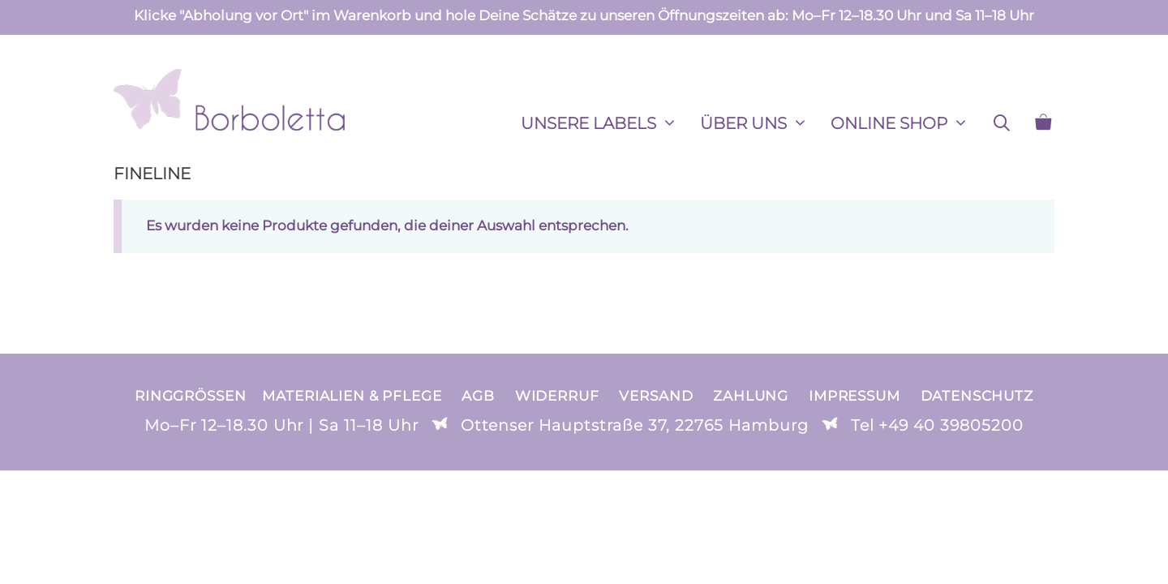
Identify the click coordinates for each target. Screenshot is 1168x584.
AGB (478, 396)
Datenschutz (977, 396)
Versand (656, 396)
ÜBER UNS (759, 123)
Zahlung (750, 396)
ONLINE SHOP (905, 123)
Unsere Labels (605, 123)
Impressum (854, 396)
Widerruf (557, 396)
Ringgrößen (190, 396)
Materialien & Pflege (351, 396)
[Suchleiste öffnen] (1002, 123)
